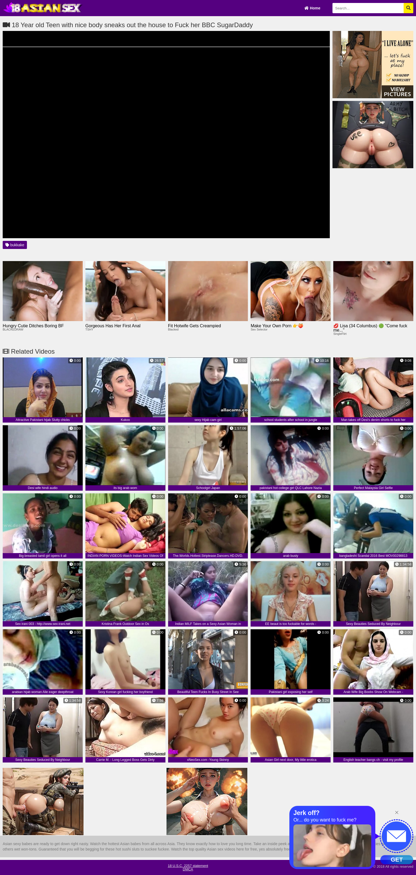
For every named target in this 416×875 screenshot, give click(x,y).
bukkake (14, 245)
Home (312, 8)
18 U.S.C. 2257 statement (188, 866)
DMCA (188, 869)
